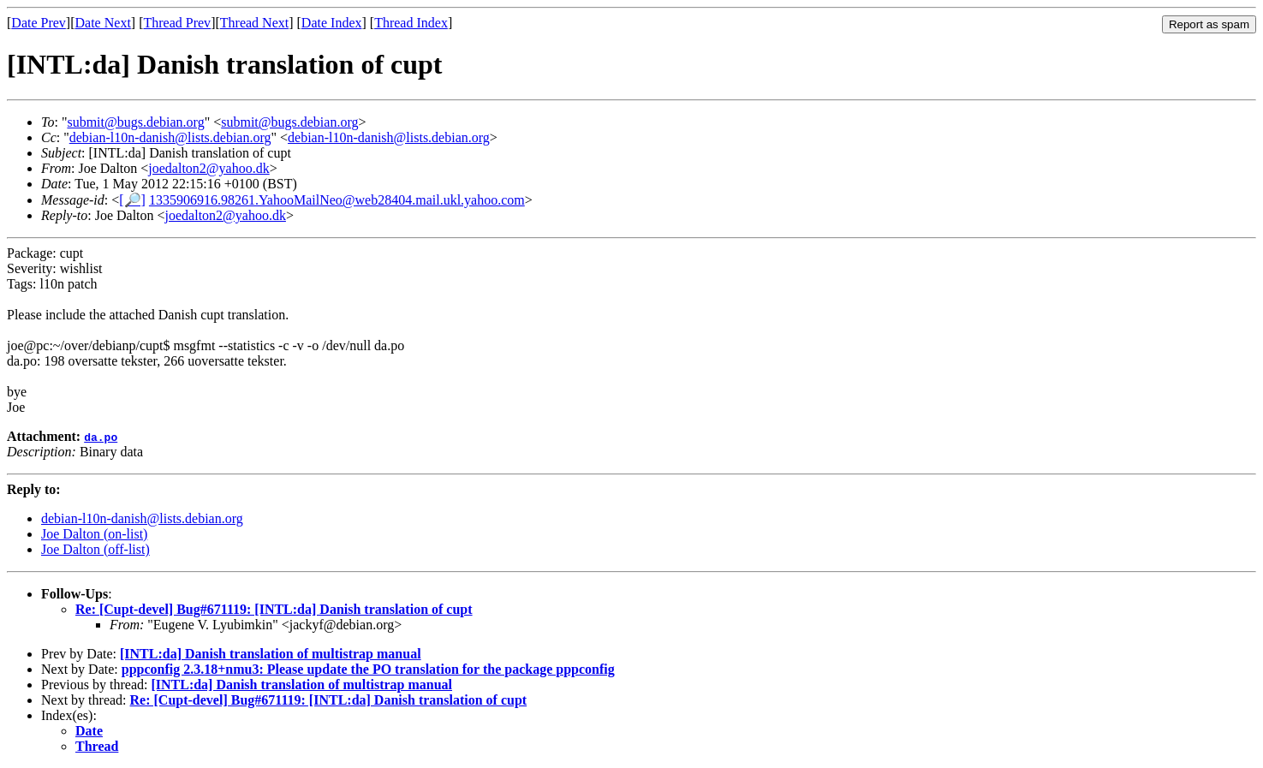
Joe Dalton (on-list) (94, 534)
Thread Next (254, 22)
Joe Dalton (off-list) (95, 549)
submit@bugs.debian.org (135, 122)
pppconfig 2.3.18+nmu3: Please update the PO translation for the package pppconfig (368, 669)
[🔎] (132, 200)
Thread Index (411, 22)
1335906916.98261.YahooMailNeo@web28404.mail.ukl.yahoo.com (337, 200)
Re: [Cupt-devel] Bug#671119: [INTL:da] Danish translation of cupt (274, 609)
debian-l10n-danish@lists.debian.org (170, 137)
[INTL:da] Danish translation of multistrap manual (270, 653)
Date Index (331, 22)
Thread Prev (177, 22)
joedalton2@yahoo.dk (208, 168)
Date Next (103, 22)
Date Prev (38, 22)
